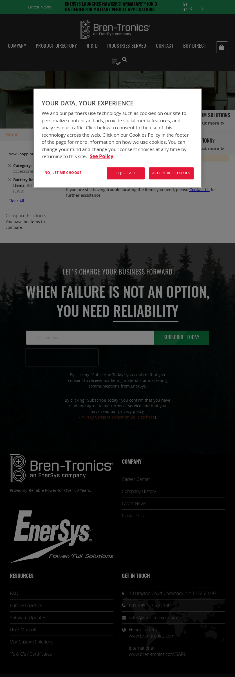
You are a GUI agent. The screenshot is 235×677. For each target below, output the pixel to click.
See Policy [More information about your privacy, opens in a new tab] (101, 156)
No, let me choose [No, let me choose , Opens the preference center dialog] (63, 172)
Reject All (125, 173)
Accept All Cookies (171, 173)
